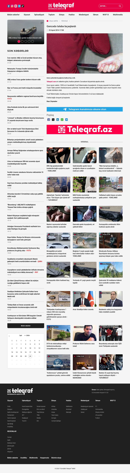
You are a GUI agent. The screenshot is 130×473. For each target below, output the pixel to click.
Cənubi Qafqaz (56, 421)
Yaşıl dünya (40, 412)
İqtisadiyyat (39, 15)
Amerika (54, 409)
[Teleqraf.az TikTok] (22, 6)
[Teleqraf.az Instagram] (12, 6)
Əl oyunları (98, 415)
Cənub (9, 437)
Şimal (9, 449)
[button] (19, 41)
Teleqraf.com (51, 82)
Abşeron (10, 451)
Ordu (8, 406)
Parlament (10, 415)
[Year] (29, 335)
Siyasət (27, 15)
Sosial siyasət (41, 406)
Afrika (53, 406)
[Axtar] (120, 6)
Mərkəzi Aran (11, 443)
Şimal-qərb (10, 446)
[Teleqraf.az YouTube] (15, 6)
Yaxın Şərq (54, 415)
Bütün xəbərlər (13, 15)
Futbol (97, 418)
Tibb (38, 415)
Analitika (10, 426)
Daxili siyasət (11, 421)
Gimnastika (99, 409)
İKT (23, 415)
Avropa (53, 418)
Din (38, 421)
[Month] (22, 335)
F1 (96, 406)
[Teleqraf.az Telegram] (19, 6)
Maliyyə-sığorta (27, 412)
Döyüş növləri (99, 412)
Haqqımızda (44, 458)
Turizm (24, 421)
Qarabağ (10, 424)
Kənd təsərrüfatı (27, 406)
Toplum (51, 15)
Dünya (61, 15)
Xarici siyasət (11, 418)
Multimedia (118, 15)
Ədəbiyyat (84, 409)
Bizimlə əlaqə (56, 458)
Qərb (8, 440)
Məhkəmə (69, 406)
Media (39, 418)
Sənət (82, 412)
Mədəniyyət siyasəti (87, 406)
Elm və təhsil (41, 409)
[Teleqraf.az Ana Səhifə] (61, 6)
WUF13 (106, 15)
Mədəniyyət (84, 15)
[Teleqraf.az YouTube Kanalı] (85, 129)
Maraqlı (68, 412)
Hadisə (72, 15)
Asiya (53, 412)
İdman (95, 15)
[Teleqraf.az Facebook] (8, 6)
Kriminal (68, 409)
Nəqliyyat (25, 418)
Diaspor (9, 409)
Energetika (25, 409)
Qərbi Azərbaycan (13, 412)
